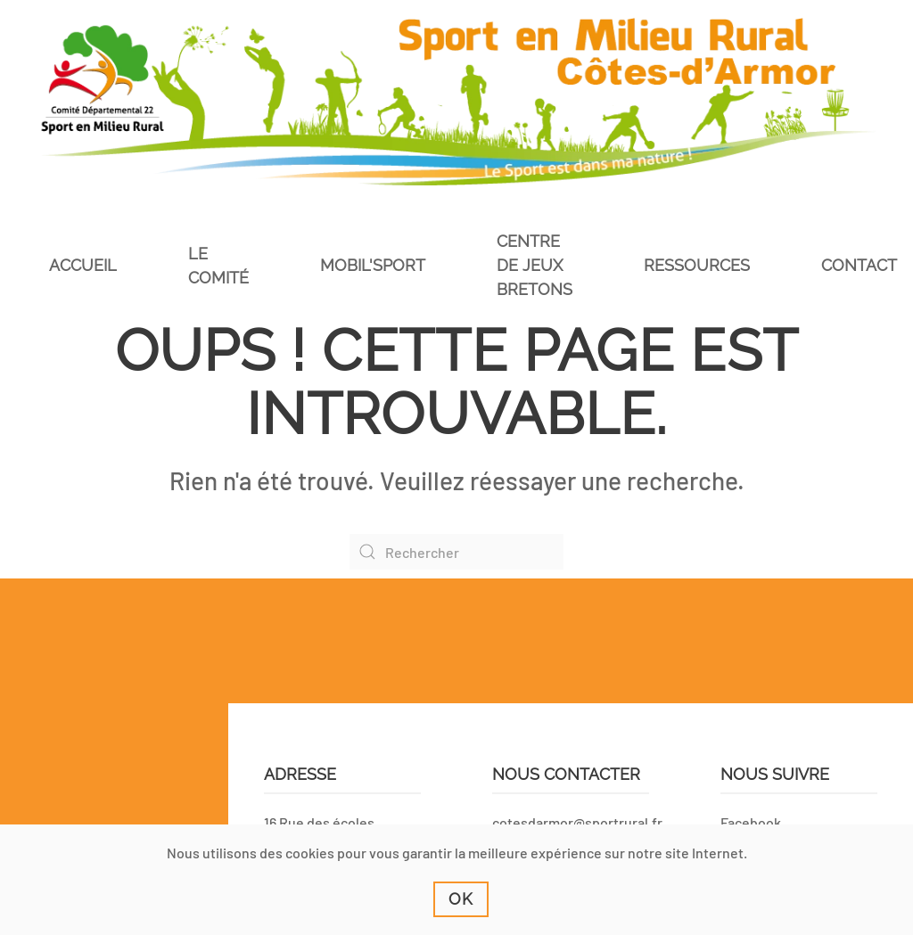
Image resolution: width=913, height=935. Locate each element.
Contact (859, 265)
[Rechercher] (456, 552)
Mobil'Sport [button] (372, 265)
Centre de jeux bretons (534, 265)
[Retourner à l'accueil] (456, 101)
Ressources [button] (697, 265)
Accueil (83, 265)
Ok (460, 899)
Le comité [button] (218, 265)
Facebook (750, 822)
